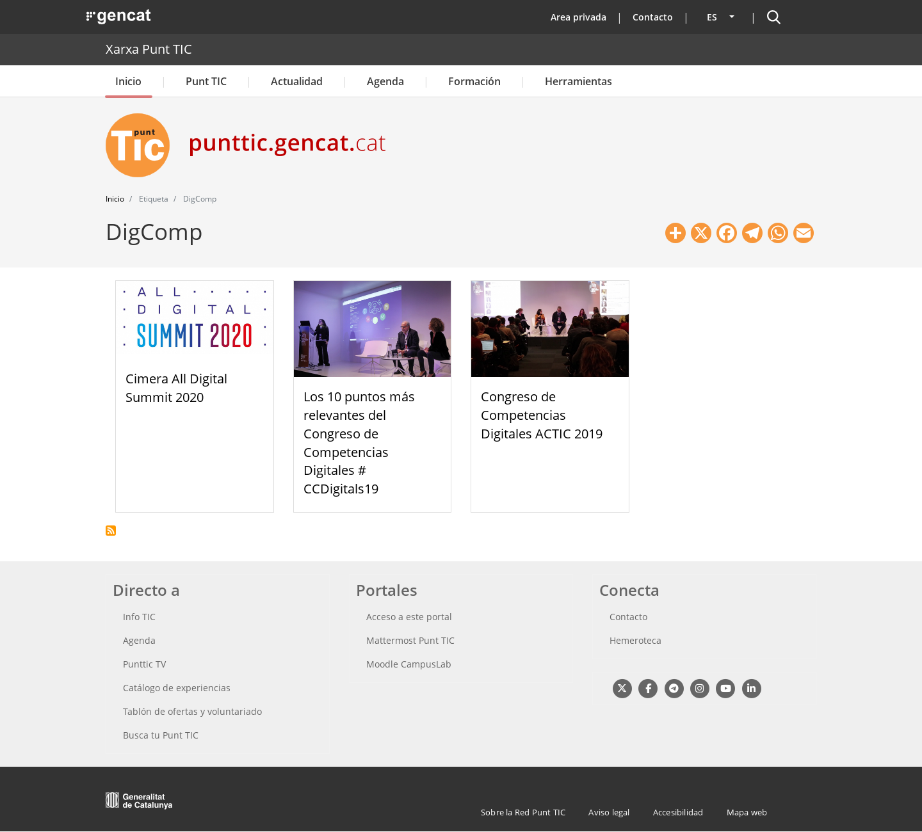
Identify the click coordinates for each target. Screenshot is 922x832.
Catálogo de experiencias (176, 688)
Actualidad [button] (297, 81)
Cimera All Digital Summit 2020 (176, 388)
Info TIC (139, 617)
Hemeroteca (635, 640)
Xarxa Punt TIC (149, 49)
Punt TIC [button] (206, 81)
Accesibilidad (678, 812)
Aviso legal (608, 812)
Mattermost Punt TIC (410, 640)
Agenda (385, 81)
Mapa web (747, 812)
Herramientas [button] (578, 81)
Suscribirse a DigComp (111, 530)
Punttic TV (144, 664)
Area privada (578, 17)
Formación (474, 81)
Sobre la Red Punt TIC (523, 812)
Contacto (653, 17)
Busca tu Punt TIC (160, 735)
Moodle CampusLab (408, 664)
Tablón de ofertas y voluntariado (192, 711)
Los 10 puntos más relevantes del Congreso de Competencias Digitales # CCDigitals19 (359, 442)
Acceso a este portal (409, 617)
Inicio (128, 81)
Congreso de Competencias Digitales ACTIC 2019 (542, 415)
